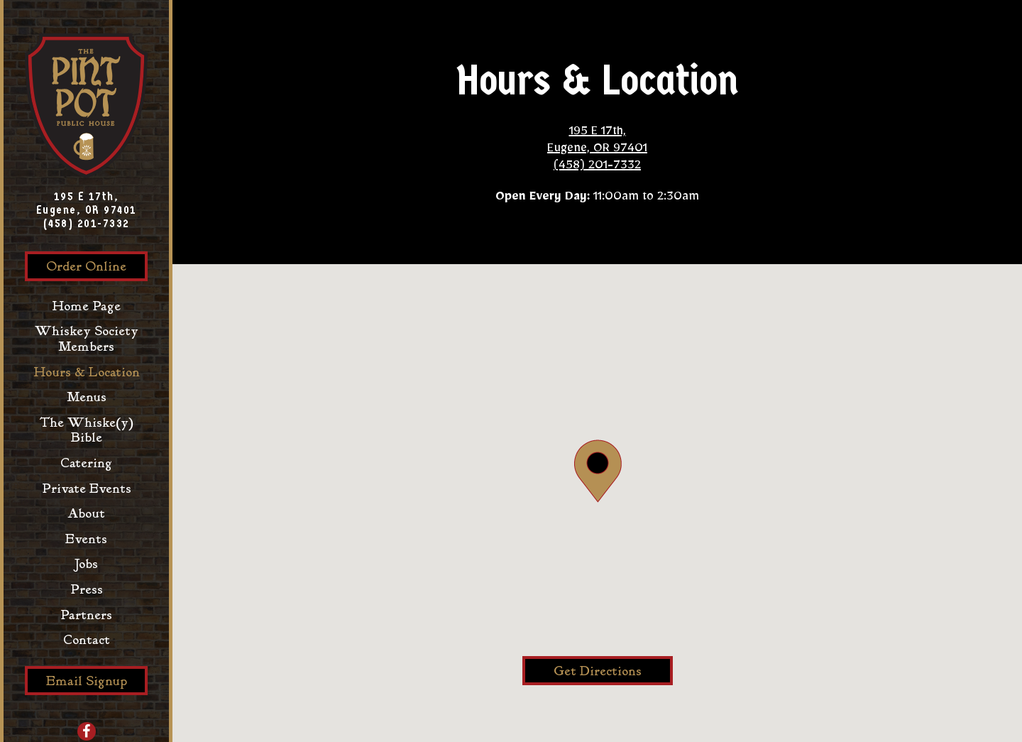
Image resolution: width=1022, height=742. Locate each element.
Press (86, 589)
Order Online (97, 266)
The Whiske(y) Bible (86, 430)
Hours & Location (86, 372)
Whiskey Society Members (86, 339)
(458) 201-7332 (86, 223)
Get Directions (613, 671)
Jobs (86, 564)
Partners (89, 615)
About (86, 513)
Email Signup (86, 681)
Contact (86, 640)
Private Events (86, 488)
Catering (86, 463)
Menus (86, 397)
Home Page (90, 306)
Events (86, 539)
